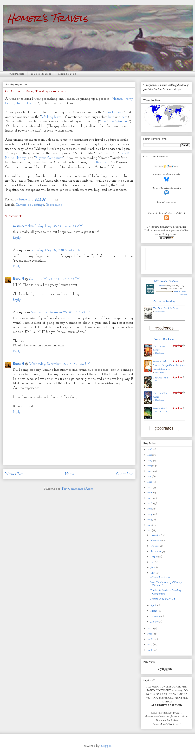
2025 (149, 455)
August (154, 557)
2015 (149, 509)
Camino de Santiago (41, 74)
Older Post (124, 474)
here (111, 117)
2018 (149, 493)
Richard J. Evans (160, 311)
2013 (149, 520)
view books (183, 294)
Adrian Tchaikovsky (161, 412)
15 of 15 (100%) (180, 291)
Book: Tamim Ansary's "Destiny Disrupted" (166, 584)
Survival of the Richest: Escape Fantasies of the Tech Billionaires (169, 365)
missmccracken (23, 226)
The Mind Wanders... (114, 121)
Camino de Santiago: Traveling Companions (165, 592)
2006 (150, 650)
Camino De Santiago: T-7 (163, 599)
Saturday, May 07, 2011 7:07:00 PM (54, 279)
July (152, 562)
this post (101, 162)
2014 (149, 514)
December (155, 535)
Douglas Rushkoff (160, 372)
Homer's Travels (47, 18)
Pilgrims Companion (49, 158)
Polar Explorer (114, 112)
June (153, 568)
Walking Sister (51, 117)
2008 (150, 639)
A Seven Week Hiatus (160, 577)
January (154, 622)
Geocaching (54, 204)
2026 (150, 449)
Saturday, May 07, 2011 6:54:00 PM (56, 250)
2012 (149, 525)
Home (70, 474)
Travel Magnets (16, 74)
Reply (17, 237)
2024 (150, 460)
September (156, 551)
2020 (150, 482)
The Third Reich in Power (166, 308)
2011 (149, 530)
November (155, 541)
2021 (149, 476)
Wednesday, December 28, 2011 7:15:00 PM (61, 312)
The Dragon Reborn (159, 348)
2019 (149, 487)
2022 (149, 471)
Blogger (106, 745)
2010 (149, 628)
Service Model (160, 409)
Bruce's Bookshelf (164, 339)
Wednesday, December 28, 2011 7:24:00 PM (59, 364)
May (153, 573)
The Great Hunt (161, 378)
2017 (149, 498)
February (155, 616)
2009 (150, 634)
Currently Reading (164, 301)
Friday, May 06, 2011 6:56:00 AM (59, 226)
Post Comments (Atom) (78, 488)
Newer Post (14, 474)
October (154, 546)
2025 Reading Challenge (166, 281)
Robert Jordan (159, 353)
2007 (150, 645)
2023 (149, 466)
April (153, 606)
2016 (149, 503)
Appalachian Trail (67, 74)
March (154, 611)
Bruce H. (18, 279)
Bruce (161, 285)
